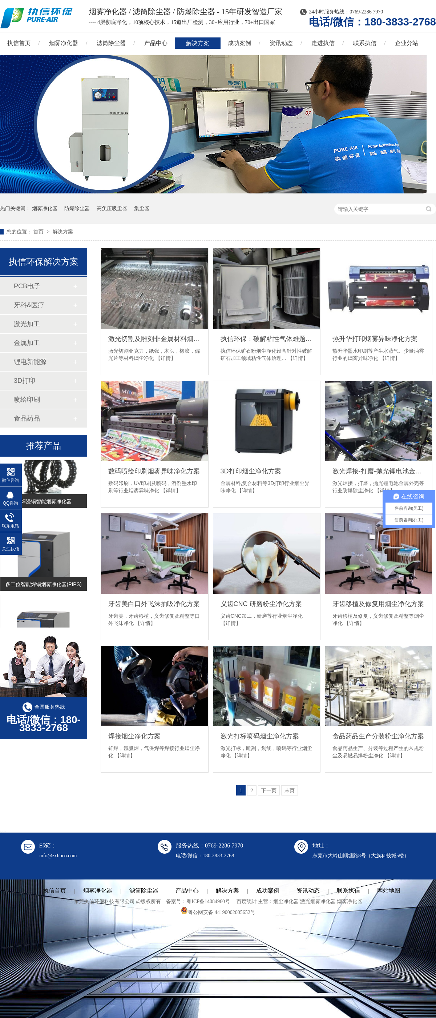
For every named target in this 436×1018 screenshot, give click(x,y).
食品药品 (27, 418)
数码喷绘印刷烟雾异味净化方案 (154, 471)
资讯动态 (281, 43)
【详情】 (166, 358)
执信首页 (54, 890)
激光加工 (27, 324)
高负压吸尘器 (112, 208)
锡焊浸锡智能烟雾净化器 (44, 502)
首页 (39, 232)
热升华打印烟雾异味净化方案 (374, 338)
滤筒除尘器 (111, 43)
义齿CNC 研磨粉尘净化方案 (261, 604)
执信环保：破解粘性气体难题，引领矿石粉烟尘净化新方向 (267, 338)
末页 (289, 790)
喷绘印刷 (27, 399)
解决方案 (197, 43)
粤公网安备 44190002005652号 (218, 912)
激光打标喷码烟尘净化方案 (260, 736)
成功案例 (239, 43)
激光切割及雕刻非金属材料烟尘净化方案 (154, 338)
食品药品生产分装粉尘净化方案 (378, 736)
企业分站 (406, 43)
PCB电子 (27, 286)
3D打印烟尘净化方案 (251, 471)
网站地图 (388, 890)
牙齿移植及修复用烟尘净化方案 (378, 604)
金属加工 (27, 342)
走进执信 (323, 43)
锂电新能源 (30, 361)
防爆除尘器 (77, 208)
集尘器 (141, 208)
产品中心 (155, 43)
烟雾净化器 (63, 43)
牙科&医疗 (29, 305)
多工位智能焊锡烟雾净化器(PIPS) (43, 585)
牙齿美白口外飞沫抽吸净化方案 (154, 604)
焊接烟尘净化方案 (134, 736)
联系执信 (364, 43)
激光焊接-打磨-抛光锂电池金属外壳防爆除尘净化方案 (378, 471)
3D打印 (24, 380)
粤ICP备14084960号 (208, 901)
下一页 (268, 790)
